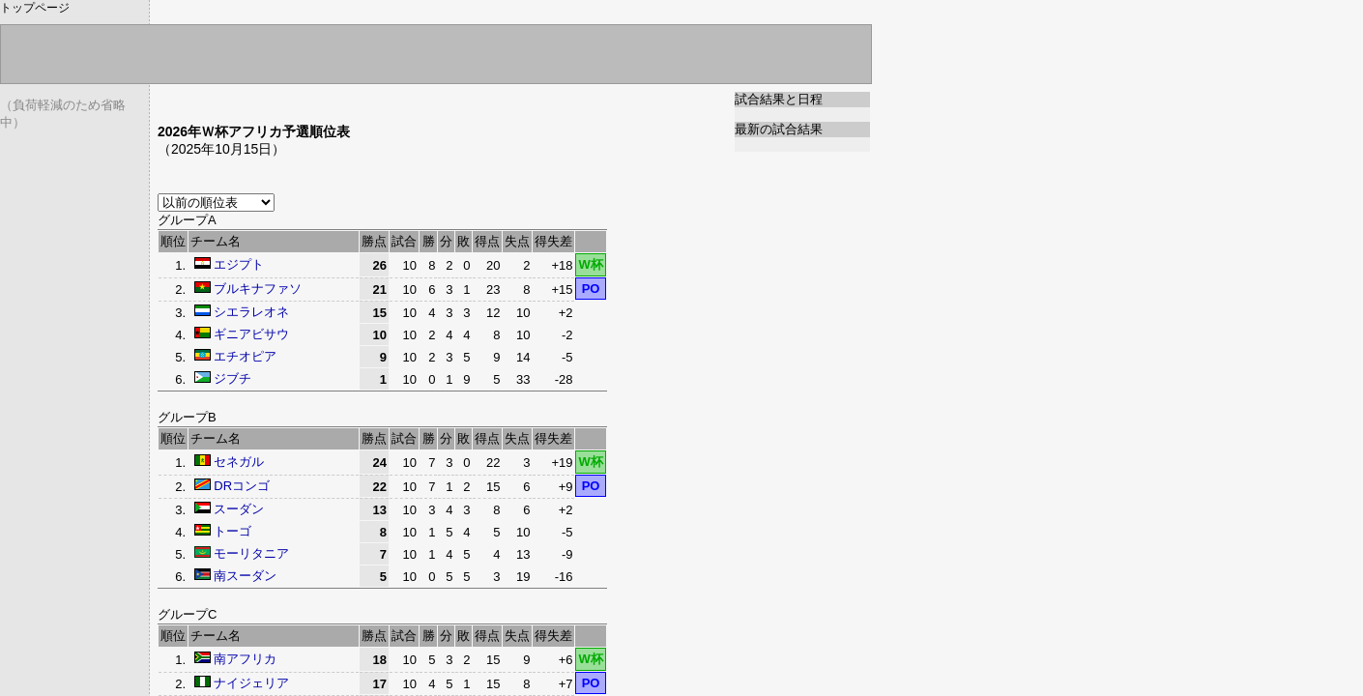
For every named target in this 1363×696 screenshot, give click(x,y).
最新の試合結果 (779, 129)
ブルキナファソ (258, 288)
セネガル (239, 461)
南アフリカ (245, 659)
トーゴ (232, 531)
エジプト (239, 264)
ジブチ (232, 378)
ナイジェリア (251, 683)
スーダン (239, 509)
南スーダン (245, 575)
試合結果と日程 (779, 99)
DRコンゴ (242, 485)
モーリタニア (251, 553)
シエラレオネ (251, 311)
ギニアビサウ (251, 334)
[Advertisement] (384, 99)
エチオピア (245, 356)
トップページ (35, 7)
